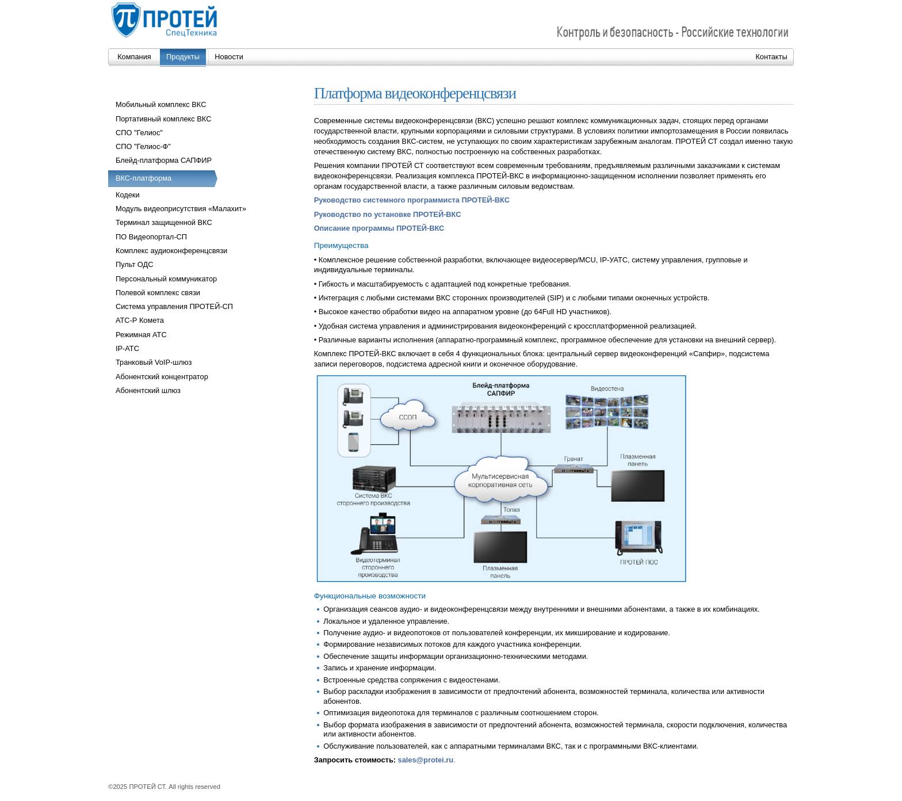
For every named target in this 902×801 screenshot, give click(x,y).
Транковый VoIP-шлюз (154, 362)
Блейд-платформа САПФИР (164, 160)
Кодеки (128, 194)
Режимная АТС (141, 334)
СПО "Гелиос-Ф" (143, 146)
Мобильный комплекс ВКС (161, 104)
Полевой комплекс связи (158, 292)
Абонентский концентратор (162, 376)
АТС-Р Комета (140, 320)
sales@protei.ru (425, 760)
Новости (229, 56)
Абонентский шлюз (148, 390)
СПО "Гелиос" (139, 132)
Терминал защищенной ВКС (164, 222)
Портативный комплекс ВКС (163, 119)
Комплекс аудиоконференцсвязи (171, 250)
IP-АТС (127, 348)
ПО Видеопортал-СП (151, 236)
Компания (134, 56)
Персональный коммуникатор (166, 278)
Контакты (771, 56)
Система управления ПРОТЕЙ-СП (174, 306)
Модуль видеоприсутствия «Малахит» (181, 208)
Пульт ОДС (134, 264)
